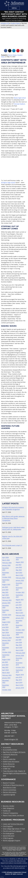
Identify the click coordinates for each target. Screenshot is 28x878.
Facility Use (6, 811)
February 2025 (6, 600)
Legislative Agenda (9, 794)
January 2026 (6, 565)
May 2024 (5, 630)
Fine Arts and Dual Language (12, 831)
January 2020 (20, 655)
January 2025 (6, 603)
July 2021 (18, 602)
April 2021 (19, 610)
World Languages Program (11, 840)
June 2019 (19, 677)
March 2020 (19, 650)
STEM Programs (8, 838)
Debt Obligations (8, 808)
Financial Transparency (10, 813)
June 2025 (5, 590)
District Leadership (9, 759)
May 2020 (19, 645)
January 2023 (6, 678)
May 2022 (19, 570)
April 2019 (19, 682)
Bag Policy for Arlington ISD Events (14, 752)
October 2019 (20, 667)
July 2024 (5, 625)
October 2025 (6, 577)
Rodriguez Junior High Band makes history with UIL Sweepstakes (13, 528)
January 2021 (20, 618)
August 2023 (6, 659)
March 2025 (6, 598)
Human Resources (9, 764)
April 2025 (5, 595)
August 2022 (20, 562)
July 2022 (18, 565)
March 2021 (19, 613)
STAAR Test (6, 769)
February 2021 (20, 615)
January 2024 (6, 640)
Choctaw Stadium (19, 104)
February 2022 (20, 578)
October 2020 (20, 630)
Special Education (8, 836)
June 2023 (5, 665)
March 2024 (6, 635)
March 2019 (19, 685)
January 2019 (20, 688)
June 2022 (19, 567)
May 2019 (19, 680)
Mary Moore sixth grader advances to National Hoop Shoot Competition (13, 518)
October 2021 (20, 592)
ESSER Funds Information (11, 761)
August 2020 (20, 637)
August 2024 (6, 622)
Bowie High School (20, 98)
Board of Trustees (9, 783)
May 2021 (19, 607)
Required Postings (9, 766)
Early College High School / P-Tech (14, 829)
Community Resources (10, 754)
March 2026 (6, 560)
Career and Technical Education (13, 824)
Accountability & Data (10, 750)
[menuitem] (8, 709)
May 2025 (5, 592)
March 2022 (19, 575)
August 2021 (20, 600)
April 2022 (19, 573)
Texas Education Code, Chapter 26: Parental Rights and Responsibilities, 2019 (15, 773)
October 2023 (6, 652)
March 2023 (6, 673)
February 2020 (20, 653)
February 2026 (6, 563)
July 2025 (5, 587)
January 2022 (20, 580)
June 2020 (19, 642)
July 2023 (5, 662)
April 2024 (5, 632)
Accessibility (7, 747)
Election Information (9, 792)
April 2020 (19, 648)
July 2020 (18, 640)
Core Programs (8, 826)
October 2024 (6, 615)
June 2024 (5, 627)
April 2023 (5, 670)
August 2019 (20, 675)
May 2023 (5, 667)
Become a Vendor (8, 806)
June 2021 (19, 605)
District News (12, 55)
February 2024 (6, 638)
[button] (14, 8)
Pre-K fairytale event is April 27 (12, 545)
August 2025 (6, 584)
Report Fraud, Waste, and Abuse (13, 815)
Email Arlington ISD (11, 739)
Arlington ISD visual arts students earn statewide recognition (13, 508)
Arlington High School (8, 182)
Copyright (6, 757)
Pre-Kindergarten (8, 833)
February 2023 (6, 675)
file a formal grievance (17, 866)
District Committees (9, 790)
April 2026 (5, 557)
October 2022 (6, 690)
